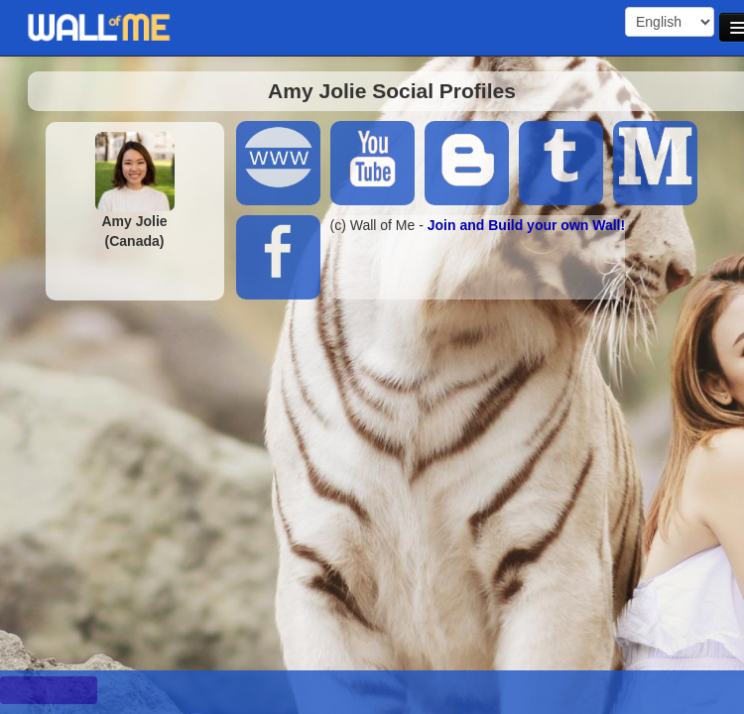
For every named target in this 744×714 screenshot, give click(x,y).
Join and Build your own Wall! (526, 225)
